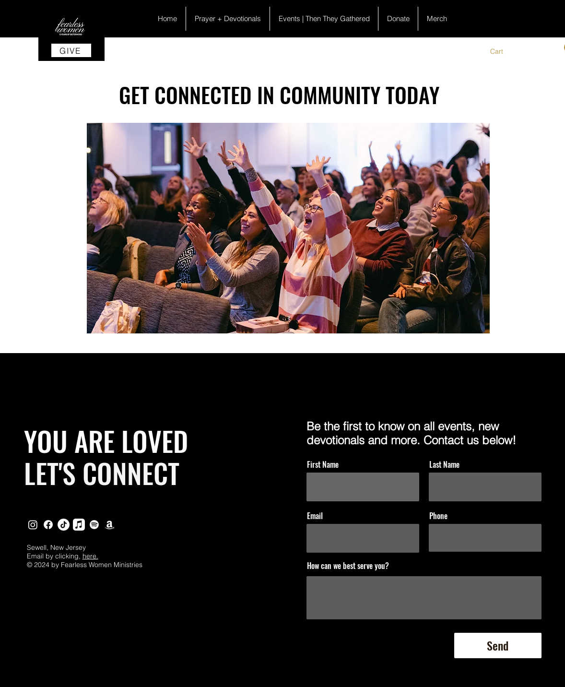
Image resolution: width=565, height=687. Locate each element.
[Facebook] (48, 525)
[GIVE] (71, 50)
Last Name (444, 464)
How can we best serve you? (348, 565)
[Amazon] (110, 525)
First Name (323, 464)
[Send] (497, 645)
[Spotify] (94, 525)
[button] (503, 51)
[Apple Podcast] (79, 525)
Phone (438, 516)
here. (90, 556)
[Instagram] (33, 525)
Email (315, 516)
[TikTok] (64, 525)
